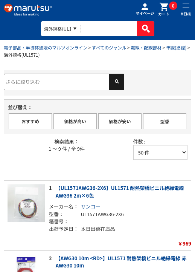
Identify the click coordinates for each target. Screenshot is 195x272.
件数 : (139, 141)
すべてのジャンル (109, 47)
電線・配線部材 (146, 47)
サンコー (91, 206)
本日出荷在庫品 (98, 228)
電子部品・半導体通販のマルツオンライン (45, 47)
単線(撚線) (176, 47)
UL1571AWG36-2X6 (102, 214)
